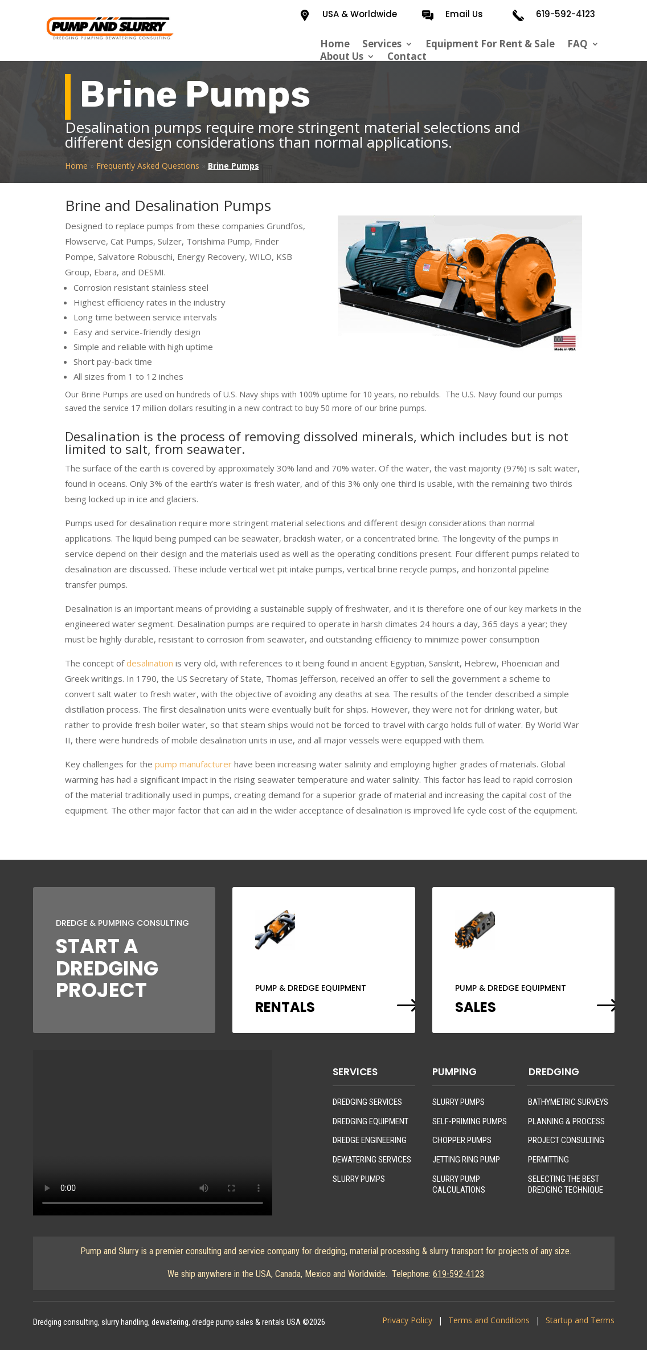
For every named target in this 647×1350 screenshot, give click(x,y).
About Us (341, 56)
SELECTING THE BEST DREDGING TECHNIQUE (565, 1185)
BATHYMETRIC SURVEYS (568, 1102)
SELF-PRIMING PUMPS (469, 1121)
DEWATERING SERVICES (372, 1159)
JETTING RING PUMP (466, 1159)
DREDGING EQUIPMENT (370, 1121)
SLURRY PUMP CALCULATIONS (458, 1185)
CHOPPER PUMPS (462, 1140)
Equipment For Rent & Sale (490, 44)
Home (335, 44)
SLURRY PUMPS (359, 1179)
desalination (149, 663)
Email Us (464, 14)
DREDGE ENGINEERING (370, 1140)
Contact (407, 56)
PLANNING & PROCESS (566, 1121)
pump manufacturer (193, 764)
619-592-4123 (565, 14)
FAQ (577, 44)
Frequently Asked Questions (147, 165)
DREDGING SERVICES (367, 1102)
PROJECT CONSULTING (566, 1140)
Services (382, 44)
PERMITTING (548, 1159)
